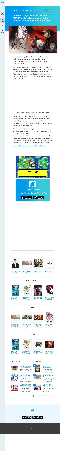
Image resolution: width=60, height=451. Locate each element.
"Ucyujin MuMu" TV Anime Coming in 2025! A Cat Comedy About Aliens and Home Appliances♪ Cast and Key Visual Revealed (15, 299)
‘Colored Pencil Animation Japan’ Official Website (29, 146)
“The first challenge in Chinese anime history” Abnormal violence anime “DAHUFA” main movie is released (37, 326)
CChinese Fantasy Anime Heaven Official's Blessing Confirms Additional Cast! (49, 326)
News (3, 21)
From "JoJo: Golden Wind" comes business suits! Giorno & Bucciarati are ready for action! (48, 386)
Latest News (2, 15)
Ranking (2, 32)
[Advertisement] (32, 3)
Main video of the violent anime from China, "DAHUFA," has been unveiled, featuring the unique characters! (27, 271)
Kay (38, 10)
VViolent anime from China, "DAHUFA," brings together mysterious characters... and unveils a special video (26, 326)
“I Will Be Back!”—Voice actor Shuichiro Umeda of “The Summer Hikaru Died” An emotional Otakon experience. (15, 271)
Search (2, 8)
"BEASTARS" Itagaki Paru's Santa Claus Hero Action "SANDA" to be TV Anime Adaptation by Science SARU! (49, 299)
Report (2, 26)
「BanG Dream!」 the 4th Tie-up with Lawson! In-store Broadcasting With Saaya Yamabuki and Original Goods (26, 386)
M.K (36, 10)
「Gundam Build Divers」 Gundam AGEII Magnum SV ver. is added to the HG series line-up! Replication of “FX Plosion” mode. (26, 375)
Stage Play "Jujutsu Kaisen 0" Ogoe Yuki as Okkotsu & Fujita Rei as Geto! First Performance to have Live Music (49, 353)
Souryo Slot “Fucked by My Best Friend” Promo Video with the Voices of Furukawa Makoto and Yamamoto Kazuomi (48, 375)
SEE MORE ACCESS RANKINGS (44, 396)
